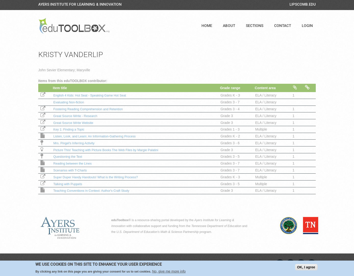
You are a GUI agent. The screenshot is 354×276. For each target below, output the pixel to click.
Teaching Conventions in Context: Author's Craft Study (94, 190)
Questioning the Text (68, 156)
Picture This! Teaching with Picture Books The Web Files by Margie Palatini (110, 150)
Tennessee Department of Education (216, 226)
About (229, 26)
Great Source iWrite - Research (77, 116)
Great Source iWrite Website (74, 123)
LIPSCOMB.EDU (303, 4)
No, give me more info (169, 272)
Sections (254, 26)
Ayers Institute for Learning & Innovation (80, 4)
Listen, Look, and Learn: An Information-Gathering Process (97, 136)
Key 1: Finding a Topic (70, 129)
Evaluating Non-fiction (69, 102)
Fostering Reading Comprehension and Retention (90, 109)
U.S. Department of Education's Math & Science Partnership (157, 232)
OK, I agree (306, 267)
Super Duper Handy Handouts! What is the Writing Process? (99, 177)
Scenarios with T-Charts (71, 170)
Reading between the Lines (73, 163)
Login (307, 26)
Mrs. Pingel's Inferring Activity (75, 143)
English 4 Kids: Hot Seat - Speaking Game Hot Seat (92, 95)
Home (207, 26)
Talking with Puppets (68, 184)
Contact (282, 26)
